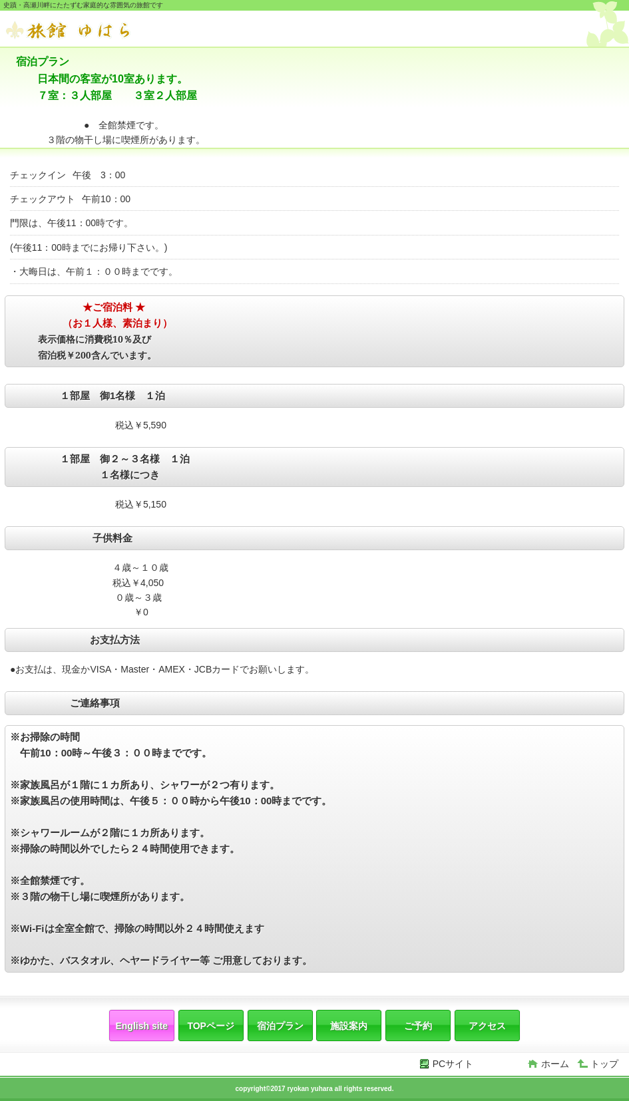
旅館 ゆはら (105, 30)
